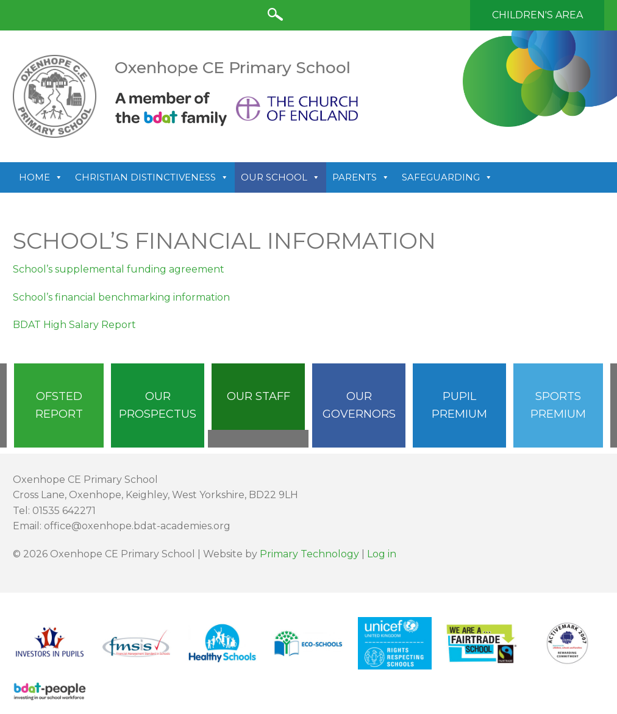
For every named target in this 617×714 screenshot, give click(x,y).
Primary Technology (309, 554)
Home (41, 177)
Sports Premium (558, 405)
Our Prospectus (157, 405)
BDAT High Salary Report (74, 324)
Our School (280, 177)
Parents (361, 177)
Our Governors (359, 405)
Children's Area (537, 15)
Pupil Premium (459, 405)
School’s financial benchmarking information (121, 297)
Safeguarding (447, 177)
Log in (381, 554)
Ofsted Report (59, 405)
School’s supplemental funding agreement (118, 269)
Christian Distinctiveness (152, 177)
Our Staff (258, 396)
